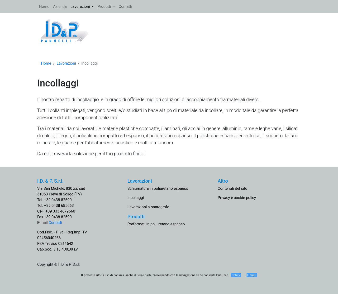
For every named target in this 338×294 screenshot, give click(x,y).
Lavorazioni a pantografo (148, 207)
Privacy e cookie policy (237, 197)
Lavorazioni (81, 6)
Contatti (125, 6)
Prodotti (104, 6)
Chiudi (251, 275)
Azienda (60, 6)
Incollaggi (136, 197)
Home (45, 6)
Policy (236, 275)
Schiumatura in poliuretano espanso (158, 188)
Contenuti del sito (233, 188)
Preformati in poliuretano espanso (156, 224)
